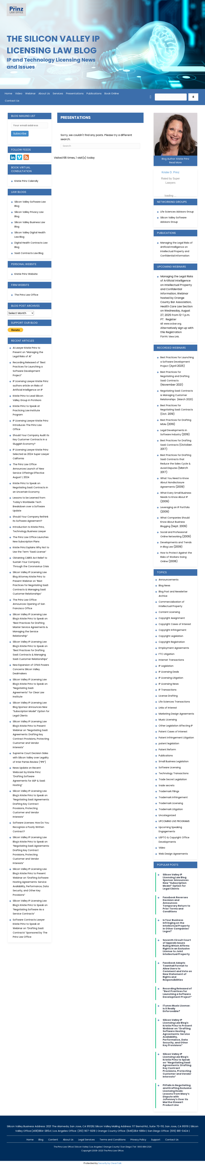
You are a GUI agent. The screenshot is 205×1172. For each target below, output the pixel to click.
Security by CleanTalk (110, 1163)
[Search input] (171, 97)
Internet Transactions (171, 660)
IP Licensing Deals (169, 671)
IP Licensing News (169, 684)
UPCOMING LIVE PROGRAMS (174, 821)
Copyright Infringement (172, 630)
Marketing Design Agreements (176, 713)
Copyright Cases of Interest (175, 624)
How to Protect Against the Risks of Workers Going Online (176, 557)
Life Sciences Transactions (174, 701)
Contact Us (12, 100)
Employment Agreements (174, 648)
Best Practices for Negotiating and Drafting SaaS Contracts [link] (174, 376)
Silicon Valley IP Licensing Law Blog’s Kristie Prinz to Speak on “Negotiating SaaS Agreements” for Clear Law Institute (30, 688)
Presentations (75, 93)
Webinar (30, 93)
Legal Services (86, 1139)
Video (18, 93)
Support (155, 1139)
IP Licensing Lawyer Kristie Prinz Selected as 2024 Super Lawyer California (31, 454)
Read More (175, 162)
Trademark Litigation (171, 809)
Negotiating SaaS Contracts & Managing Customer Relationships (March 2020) (176, 395)
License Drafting (168, 695)
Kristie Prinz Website (26, 274)
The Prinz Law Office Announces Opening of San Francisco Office (29, 604)
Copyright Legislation (171, 636)
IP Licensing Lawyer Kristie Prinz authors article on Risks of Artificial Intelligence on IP (30, 385)
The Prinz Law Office (26, 294)
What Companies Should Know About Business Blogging (175, 522)
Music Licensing (168, 719)
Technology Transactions (174, 773)
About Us (44, 93)
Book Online (111, 93)
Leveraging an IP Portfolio (175, 507)
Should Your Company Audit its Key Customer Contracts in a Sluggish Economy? (31, 440)
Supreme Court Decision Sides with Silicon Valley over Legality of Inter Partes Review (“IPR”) (31, 757)
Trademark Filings (169, 791)
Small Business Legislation (174, 761)
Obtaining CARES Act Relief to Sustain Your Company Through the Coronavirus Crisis (31, 562)
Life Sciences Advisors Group (177, 211)
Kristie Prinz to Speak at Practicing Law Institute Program (26, 410)
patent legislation (169, 743)
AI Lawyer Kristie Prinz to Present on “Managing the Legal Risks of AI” (28, 352)
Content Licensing (169, 612)
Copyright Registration (172, 642)
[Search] (100, 146)
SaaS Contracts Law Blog (28, 253)
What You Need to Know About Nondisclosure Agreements (174, 482)
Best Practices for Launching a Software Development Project (177, 362)
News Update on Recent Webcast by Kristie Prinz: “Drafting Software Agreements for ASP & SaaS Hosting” (29, 776)
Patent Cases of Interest (173, 731)
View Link (174, 336)
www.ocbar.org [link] (172, 323)
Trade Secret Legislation (173, 779)
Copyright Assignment (172, 618)
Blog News (164, 585)
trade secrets (166, 785)
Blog (40, 1139)
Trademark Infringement (173, 797)
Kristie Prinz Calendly (26, 181)
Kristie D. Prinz (170, 172)
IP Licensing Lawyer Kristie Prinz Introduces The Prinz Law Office (30, 425)
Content (53, 1139)
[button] (193, 97)
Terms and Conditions (113, 1139)
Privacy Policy (138, 1139)
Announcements (168, 579)
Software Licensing (170, 767)
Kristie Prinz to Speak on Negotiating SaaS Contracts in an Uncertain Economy (30, 488)
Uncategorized (167, 815)
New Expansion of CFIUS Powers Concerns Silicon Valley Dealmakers (31, 669)
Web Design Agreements (173, 853)
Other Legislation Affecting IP (176, 725)
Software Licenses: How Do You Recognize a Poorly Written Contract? (31, 827)
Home (8, 93)
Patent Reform (167, 749)
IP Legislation (166, 666)
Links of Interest (168, 707)
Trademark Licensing (171, 803)
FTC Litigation (166, 654)
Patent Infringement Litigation (176, 737)
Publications (94, 93)
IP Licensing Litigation (171, 677)
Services (58, 93)
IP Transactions (167, 689)
